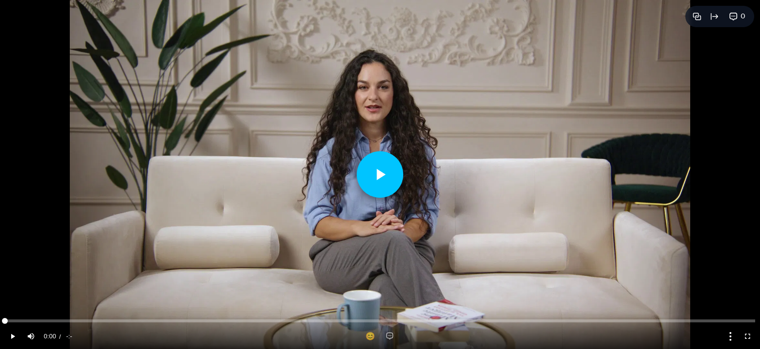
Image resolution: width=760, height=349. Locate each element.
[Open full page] (714, 16)
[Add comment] (389, 336)
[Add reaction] (370, 336)
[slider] (380, 320)
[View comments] (737, 16)
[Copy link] (697, 16)
